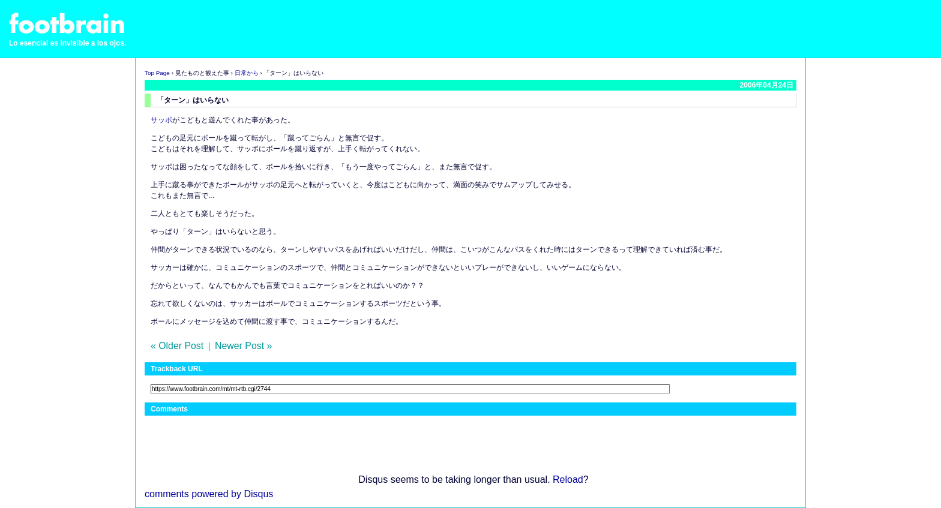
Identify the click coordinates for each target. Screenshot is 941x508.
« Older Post (177, 346)
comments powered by (209, 494)
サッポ (161, 120)
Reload (568, 479)
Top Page (157, 73)
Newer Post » (243, 346)
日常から (247, 73)
